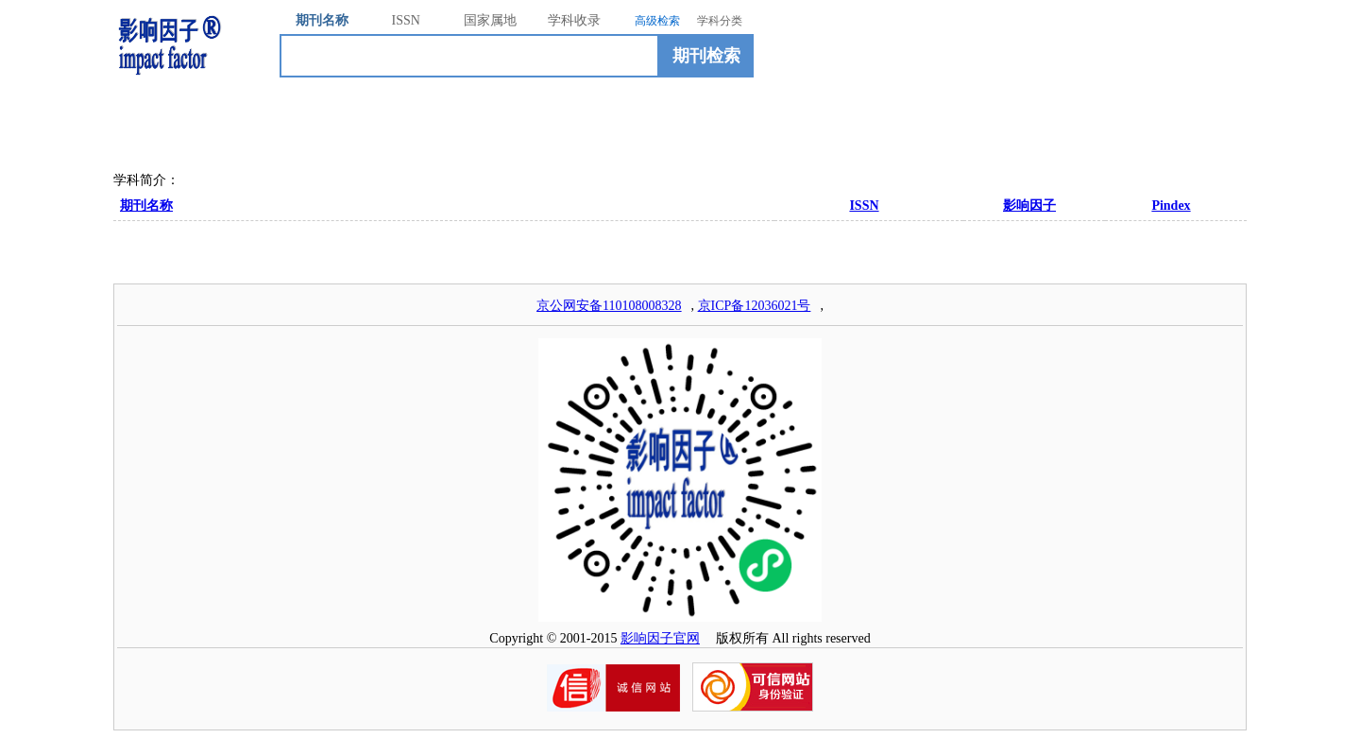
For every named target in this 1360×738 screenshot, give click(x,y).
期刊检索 (706, 55)
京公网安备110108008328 (608, 306)
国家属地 (490, 20)
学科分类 (719, 20)
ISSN (406, 20)
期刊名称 (322, 20)
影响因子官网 (660, 638)
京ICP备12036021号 (754, 306)
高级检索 (657, 20)
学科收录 (574, 20)
